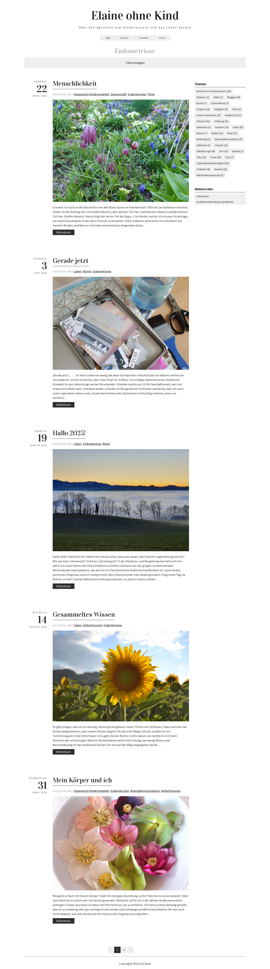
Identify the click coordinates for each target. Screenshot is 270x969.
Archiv (162, 37)
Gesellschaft (118, 94)
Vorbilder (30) (203, 169)
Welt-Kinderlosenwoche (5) (209, 175)
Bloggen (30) (233, 97)
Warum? (125, 37)
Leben (78, 271)
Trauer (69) (215, 157)
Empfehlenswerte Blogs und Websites (214, 202)
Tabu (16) (201, 157)
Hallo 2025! (69, 433)
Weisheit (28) (220, 169)
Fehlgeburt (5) (221, 109)
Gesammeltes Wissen (84, 614)
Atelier (87, 271)
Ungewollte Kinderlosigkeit (91, 94)
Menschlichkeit (75, 83)
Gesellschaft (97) (233, 115)
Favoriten (143, 37)
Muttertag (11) (203, 139)
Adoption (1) (202, 97)
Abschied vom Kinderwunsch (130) (213, 91)
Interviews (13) (203, 127)
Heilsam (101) (203, 121)
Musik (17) (232, 133)
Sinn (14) (223, 151)
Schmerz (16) (221, 145)
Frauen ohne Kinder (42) (208, 115)
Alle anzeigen (135, 63)
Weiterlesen (63, 232)
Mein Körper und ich (82, 780)
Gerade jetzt (70, 260)
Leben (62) (238, 127)
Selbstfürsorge (92, 625)
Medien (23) (217, 133)
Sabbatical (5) (203, 145)
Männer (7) (201, 133)
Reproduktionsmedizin (145, 791)
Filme (151, 94)
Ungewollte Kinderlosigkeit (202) (212, 163)
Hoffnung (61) (221, 121)
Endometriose (137, 94)
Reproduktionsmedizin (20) (228, 139)
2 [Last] (124, 949)
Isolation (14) (221, 127)
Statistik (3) (237, 151)
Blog (108, 37)
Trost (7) (229, 157)
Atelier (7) (218, 97)
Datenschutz (202, 196)
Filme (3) (236, 109)
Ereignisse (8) (203, 109)
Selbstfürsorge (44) (205, 151)
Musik (106, 444)
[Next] (131, 950)
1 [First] (117, 949)
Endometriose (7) (219, 103)
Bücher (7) (201, 103)
